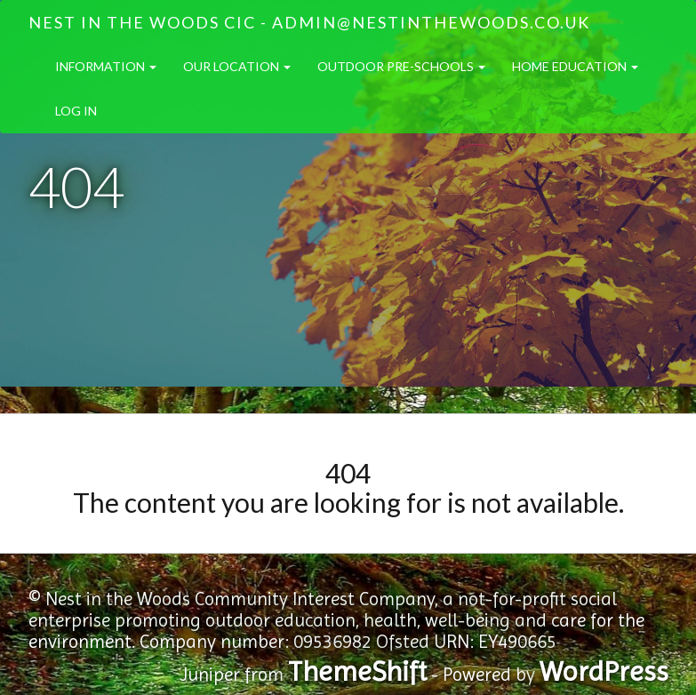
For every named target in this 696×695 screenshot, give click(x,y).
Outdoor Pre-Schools (401, 66)
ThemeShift (357, 671)
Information (105, 66)
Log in (76, 110)
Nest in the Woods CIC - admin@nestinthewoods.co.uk (309, 22)
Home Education (575, 66)
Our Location (237, 66)
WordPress (604, 671)
